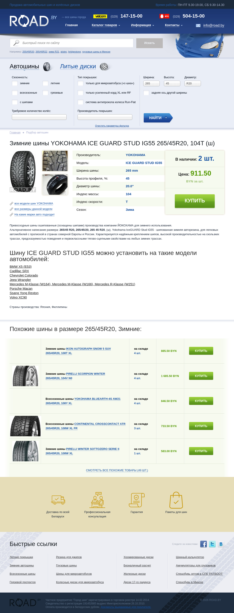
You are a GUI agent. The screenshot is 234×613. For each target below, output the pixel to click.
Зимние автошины (22, 565)
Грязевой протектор (23, 582)
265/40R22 (41, 51)
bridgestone (74, 51)
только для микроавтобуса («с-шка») (110, 83)
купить (195, 201)
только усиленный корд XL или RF (108, 92)
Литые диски (78, 66)
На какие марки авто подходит (34, 214)
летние (55, 83)
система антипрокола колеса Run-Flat (111, 102)
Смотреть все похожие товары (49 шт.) (117, 470)
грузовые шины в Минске (96, 51)
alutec (63, 51)
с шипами (26, 102)
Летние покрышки (21, 557)
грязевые (57, 92)
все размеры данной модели (33, 209)
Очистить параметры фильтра (117, 74)
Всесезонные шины (22, 573)
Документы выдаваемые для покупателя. (126, 607)
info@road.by (213, 25)
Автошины (24, 66)
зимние (25, 83)
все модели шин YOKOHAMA (33, 203)
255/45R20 (28, 51)
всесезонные (28, 92)
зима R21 (54, 51)
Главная (15, 132)
